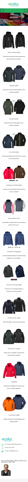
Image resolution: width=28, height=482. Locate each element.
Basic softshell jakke (14, 52)
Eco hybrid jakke (14, 152)
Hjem (11, 21)
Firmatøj (16, 21)
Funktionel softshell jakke (14, 185)
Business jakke (14, 85)
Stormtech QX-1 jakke (14, 318)
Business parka (14, 119)
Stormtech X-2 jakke (14, 348)
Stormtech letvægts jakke (14, 285)
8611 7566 (11, 447)
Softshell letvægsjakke (14, 251)
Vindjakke (14, 382)
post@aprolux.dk (13, 450)
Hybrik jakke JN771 (14, 218)
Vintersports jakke (14, 415)
